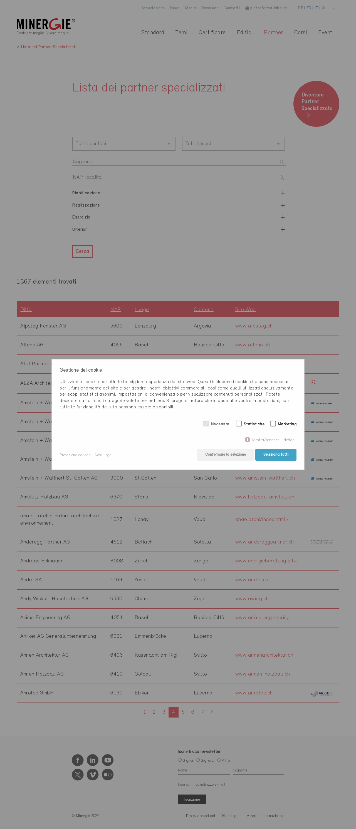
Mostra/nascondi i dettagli (274, 441)
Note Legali (104, 455)
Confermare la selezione (225, 455)
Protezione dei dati (75, 455)
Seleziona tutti (275, 455)
